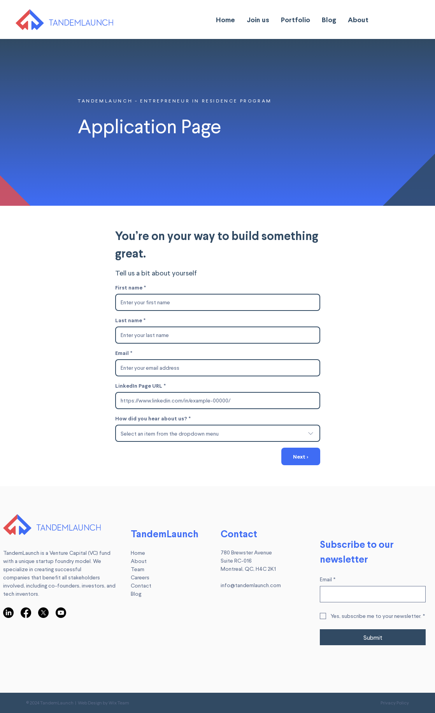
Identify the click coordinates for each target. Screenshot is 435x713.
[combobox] (217, 433)
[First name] (215, 302)
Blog (136, 593)
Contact (141, 585)
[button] (258, 19)
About (139, 561)
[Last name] (215, 335)
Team (137, 569)
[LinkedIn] (8, 612)
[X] (43, 612)
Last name (130, 320)
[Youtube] (61, 612)
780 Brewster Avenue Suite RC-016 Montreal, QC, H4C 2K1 (248, 560)
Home (138, 552)
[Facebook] (26, 612)
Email (123, 352)
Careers (140, 577)
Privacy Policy (395, 703)
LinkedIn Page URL (140, 385)
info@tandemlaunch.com (251, 585)
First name (130, 287)
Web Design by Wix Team (103, 703)
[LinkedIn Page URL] (215, 400)
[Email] (215, 368)
